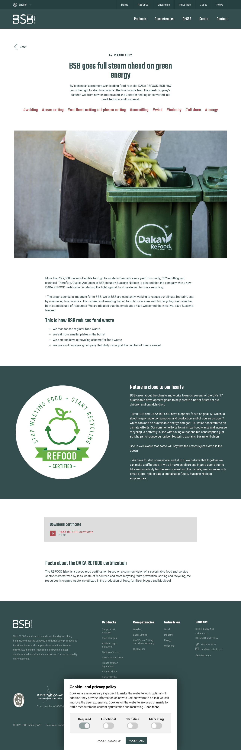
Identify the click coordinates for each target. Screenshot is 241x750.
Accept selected (109, 740)
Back (20, 47)
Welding (32, 110)
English (22, 5)
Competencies (164, 19)
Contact (222, 19)
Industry (175, 110)
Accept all (136, 740)
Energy (212, 110)
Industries (185, 4)
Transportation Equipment (110, 664)
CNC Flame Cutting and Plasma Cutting (98, 110)
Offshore (194, 110)
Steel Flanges (109, 638)
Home (124, 4)
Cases (203, 4)
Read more (152, 707)
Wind (158, 110)
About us (143, 4)
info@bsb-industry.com (212, 649)
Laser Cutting (54, 110)
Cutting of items (110, 652)
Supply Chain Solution (109, 631)
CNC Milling (140, 110)
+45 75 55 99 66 (208, 644)
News (220, 4)
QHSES (187, 19)
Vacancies (164, 4)
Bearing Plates (109, 671)
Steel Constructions (112, 657)
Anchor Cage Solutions (109, 645)
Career (203, 19)
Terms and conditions (58, 725)
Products (140, 19)
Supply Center (109, 677)
